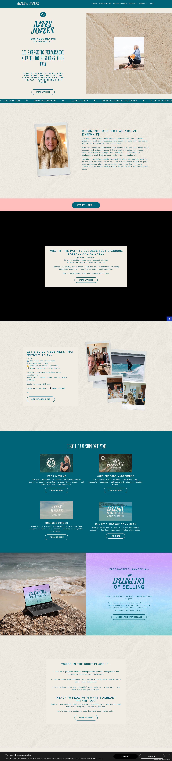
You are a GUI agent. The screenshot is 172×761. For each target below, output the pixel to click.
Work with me (105, 3)
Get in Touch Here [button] (41, 402)
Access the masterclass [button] (129, 619)
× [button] (169, 754)
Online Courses (120, 3)
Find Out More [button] (56, 493)
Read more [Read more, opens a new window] (99, 758)
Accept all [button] (126, 756)
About (94, 3)
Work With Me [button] (43, 93)
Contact (142, 3)
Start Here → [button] (86, 207)
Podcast (132, 3)
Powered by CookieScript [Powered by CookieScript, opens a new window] (162, 760)
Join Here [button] (115, 538)
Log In (151, 4)
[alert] (86, 756)
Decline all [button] (152, 756)
